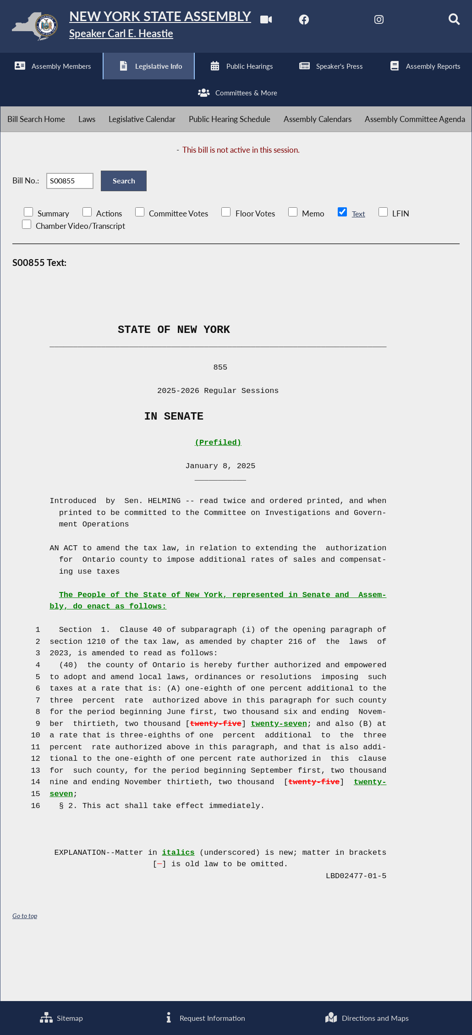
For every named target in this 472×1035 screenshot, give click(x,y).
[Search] (201, 78)
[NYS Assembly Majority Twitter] (87, 78)
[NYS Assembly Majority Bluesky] (163, 78)
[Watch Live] (10, 78)
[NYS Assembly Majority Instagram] (125, 78)
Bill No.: (25, 232)
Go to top (24, 971)
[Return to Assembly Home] (142, 28)
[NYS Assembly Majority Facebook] (48, 78)
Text (358, 269)
